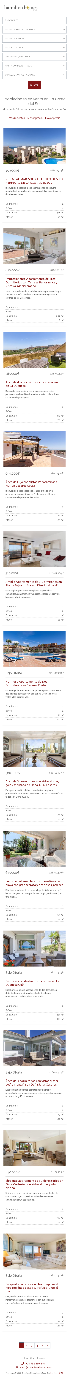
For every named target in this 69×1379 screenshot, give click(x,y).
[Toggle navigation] (61, 7)
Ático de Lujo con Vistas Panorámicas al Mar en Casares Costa (32, 483)
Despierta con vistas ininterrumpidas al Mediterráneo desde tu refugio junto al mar (32, 1287)
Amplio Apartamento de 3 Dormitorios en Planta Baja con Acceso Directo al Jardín (34, 583)
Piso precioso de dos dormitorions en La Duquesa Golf (32, 982)
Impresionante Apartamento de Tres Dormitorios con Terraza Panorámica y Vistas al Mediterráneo (31, 282)
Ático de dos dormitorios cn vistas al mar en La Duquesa (33, 383)
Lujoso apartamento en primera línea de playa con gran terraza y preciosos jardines (34, 882)
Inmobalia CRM (56, 1373)
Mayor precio (52, 118)
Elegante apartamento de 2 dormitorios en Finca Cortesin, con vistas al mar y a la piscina (34, 1184)
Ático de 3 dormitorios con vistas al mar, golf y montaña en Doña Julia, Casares (32, 783)
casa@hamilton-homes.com (36, 1367)
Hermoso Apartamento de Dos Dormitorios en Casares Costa (26, 683)
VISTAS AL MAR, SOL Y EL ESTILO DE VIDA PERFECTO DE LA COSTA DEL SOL (34, 180)
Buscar (34, 85)
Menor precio (35, 118)
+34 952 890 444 (35, 1363)
